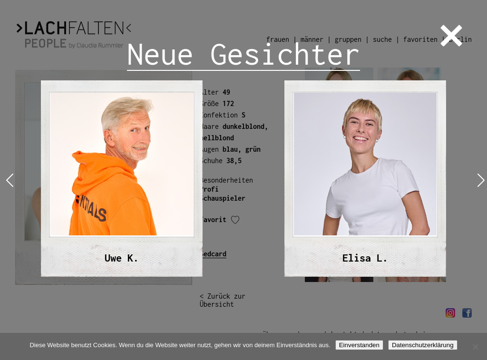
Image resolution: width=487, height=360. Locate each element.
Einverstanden (359, 345)
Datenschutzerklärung (423, 345)
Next (479, 180)
